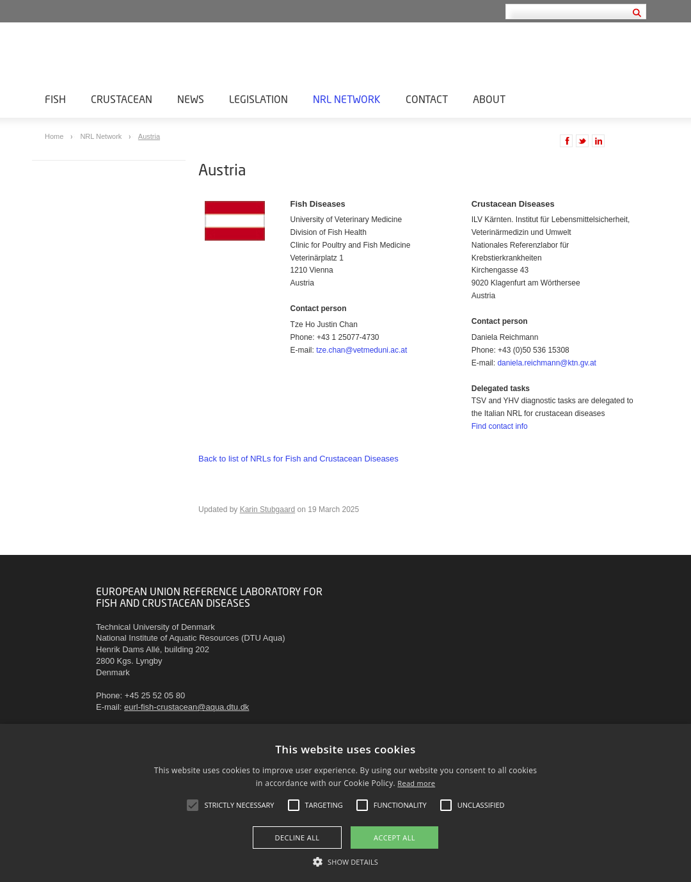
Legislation (258, 99)
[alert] (345, 803)
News (190, 99)
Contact (427, 99)
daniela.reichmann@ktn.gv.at (546, 362)
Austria (149, 136)
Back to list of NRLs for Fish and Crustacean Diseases (298, 458)
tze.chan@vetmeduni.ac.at (361, 350)
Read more (416, 783)
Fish (55, 99)
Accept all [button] (394, 837)
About (489, 99)
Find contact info (500, 426)
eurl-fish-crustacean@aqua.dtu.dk (186, 707)
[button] (345, 861)
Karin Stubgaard (268, 509)
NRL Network (347, 99)
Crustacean (121, 99)
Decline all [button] (297, 837)
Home (55, 136)
